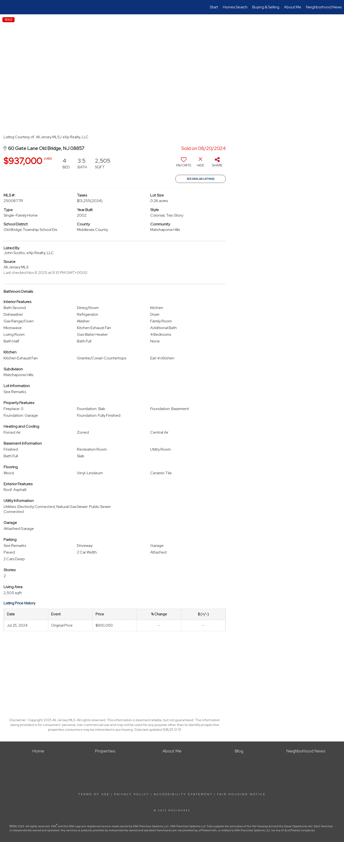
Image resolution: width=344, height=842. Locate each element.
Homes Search (235, 7)
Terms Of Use (94, 794)
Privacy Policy (131, 794)
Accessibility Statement (183, 794)
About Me (292, 7)
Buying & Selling (265, 7)
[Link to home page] (6, 7)
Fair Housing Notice (241, 794)
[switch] (183, 164)
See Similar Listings (200, 179)
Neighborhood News (324, 7)
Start (214, 7)
